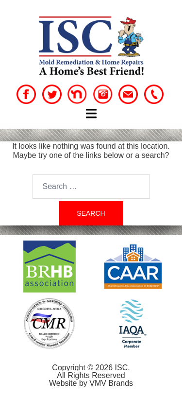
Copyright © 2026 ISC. (91, 367)
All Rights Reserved (91, 375)
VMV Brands (111, 383)
